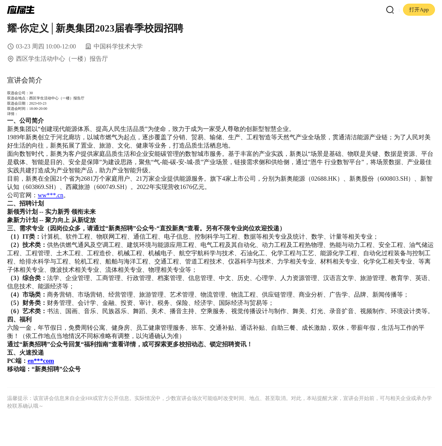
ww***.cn (50, 195)
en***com (41, 360)
